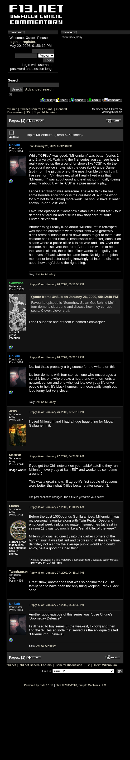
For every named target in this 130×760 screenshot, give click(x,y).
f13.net (12, 109)
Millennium (49, 112)
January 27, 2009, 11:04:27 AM (57, 507)
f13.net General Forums (36, 109)
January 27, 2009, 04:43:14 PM (57, 572)
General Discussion (69, 665)
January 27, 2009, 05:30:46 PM (57, 605)
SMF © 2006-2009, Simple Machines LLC (80, 685)
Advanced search (39, 89)
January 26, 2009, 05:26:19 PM (57, 357)
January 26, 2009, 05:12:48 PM (51, 146)
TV (28, 112)
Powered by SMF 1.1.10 (39, 685)
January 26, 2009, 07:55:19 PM (57, 412)
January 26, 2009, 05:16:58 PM (57, 284)
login (13, 42)
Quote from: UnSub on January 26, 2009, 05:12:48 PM (74, 297)
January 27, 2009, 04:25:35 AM (57, 456)
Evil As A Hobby (46, 274)
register (29, 42)
